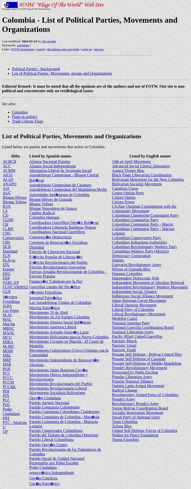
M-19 (7, 315)
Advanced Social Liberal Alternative (141, 166)
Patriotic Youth (124, 350)
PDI (6, 391)
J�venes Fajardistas (45, 292)
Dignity (118, 260)
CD (5, 215)
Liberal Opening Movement (134, 305)
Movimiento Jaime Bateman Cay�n (58, 370)
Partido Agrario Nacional (49, 403)
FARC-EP (11, 282)
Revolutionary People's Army (135, 404)
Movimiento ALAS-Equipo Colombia (59, 317)
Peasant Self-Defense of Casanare (139, 359)
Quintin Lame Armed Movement (138, 386)
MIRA (8, 342)
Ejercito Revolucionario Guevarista (57, 267)
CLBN (8, 229)
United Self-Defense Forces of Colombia (144, 430)
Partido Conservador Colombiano (56, 430)
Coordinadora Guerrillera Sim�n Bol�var (64, 222)
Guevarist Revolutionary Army (136, 265)
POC (6, 405)
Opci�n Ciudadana (45, 398)
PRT (6, 418)
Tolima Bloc (122, 426)
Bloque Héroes (15, 197)
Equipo (8, 269)
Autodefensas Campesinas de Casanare (60, 185)
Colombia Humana (44, 217)
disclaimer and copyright (63, 49)
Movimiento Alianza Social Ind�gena (60, 322)
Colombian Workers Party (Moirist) (140, 251)
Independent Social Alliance (134, 291)
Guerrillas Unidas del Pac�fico (54, 287)
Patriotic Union (124, 345)
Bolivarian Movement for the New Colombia (148, 179)
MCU (7, 337)
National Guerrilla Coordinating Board (143, 327)
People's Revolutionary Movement (139, 368)
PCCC (8, 378)
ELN (6, 256)
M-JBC (8, 346)
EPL (6, 265)
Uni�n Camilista (43, 478)
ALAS (8, 179)
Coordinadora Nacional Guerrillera (57, 232)
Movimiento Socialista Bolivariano (57, 393)
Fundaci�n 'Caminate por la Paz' (56, 281)
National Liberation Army (132, 332)
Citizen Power (123, 202)
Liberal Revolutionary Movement (138, 314)
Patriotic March (124, 341)
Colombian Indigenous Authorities (139, 242)
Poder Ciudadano (11, 411)
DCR (7, 247)
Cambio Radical (42, 213)
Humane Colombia (127, 274)
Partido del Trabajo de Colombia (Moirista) (63, 435)
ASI (6, 188)
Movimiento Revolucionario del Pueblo (61, 384)
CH (5, 224)
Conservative (13, 238)
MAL (7, 319)
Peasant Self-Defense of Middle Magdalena (146, 363)
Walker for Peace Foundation (135, 435)
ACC (7, 166)
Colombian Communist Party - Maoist (142, 224)
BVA (7, 206)
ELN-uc (9, 260)
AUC (7, 193)
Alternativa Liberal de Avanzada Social (60, 170)
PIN (6, 396)
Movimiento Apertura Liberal (52, 327)
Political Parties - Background (36, 69)
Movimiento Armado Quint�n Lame (59, 332)
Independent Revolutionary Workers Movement (150, 287)
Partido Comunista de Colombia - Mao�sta (64, 417)
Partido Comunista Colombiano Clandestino (64, 412)
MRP (7, 360)
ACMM (9, 170)
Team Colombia (124, 421)
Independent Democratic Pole (135, 278)
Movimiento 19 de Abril (48, 312)
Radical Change (124, 390)
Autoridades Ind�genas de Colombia (59, 195)
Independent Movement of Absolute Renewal (148, 282)
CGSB (8, 220)
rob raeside (49, 41)
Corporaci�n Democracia (50, 237)
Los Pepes (11, 310)
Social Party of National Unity (136, 417)
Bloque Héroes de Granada (50, 199)
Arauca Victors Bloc (128, 170)
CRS (6, 242)
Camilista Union (125, 188)
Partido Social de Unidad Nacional (57, 458)
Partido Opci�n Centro (48, 445)
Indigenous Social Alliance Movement (142, 296)
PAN (6, 369)
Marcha (9, 324)
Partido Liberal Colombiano (51, 439)
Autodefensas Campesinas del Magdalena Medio (68, 189)
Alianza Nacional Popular (49, 161)
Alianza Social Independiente (52, 166)
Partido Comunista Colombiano (54, 407)
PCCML (9, 387)
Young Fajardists (125, 439)
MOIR (8, 351)
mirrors (98, 49)
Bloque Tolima (14, 202)
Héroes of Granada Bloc (131, 269)
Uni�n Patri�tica (44, 484)
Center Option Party (128, 193)
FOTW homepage (22, 49)
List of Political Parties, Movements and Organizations (72, 136)
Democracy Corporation (131, 256)
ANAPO (9, 184)
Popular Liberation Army (132, 377)
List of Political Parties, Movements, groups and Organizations (62, 73)
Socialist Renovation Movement (137, 413)
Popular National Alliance (132, 381)
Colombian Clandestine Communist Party (145, 215)
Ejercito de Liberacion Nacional (54, 252)
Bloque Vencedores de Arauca (53, 208)
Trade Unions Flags (27, 121)
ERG (7, 274)
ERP (6, 278)
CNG (7, 233)
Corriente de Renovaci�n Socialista (58, 242)
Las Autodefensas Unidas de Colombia (60, 302)
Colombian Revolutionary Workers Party (144, 247)
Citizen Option (124, 197)
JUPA (7, 306)
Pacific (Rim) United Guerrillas (137, 336)
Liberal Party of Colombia (133, 309)
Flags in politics (24, 117)
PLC (6, 400)
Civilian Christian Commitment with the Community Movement (144, 208)
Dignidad (10, 251)
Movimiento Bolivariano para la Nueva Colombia (69, 337)
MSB (7, 364)
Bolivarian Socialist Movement (137, 184)
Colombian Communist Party (135, 220)
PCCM (8, 382)
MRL (7, 355)
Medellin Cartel (124, 318)
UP (5, 431)
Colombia (20, 112)
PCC (6, 373)
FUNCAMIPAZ (15, 287)
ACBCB (9, 161)
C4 (5, 211)
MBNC (8, 328)
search (41, 49)
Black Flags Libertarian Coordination (142, 175)
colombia (23, 45)
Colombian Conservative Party (136, 238)
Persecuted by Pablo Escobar (135, 372)
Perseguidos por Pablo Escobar (54, 463)
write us (87, 49)
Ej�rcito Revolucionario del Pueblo (58, 262)
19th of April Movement (131, 161)
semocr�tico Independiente (51, 473)
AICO (7, 175)
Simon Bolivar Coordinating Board (140, 408)
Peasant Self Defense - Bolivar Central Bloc (147, 354)
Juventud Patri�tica (45, 298)
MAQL (8, 333)
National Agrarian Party (131, 323)
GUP (7, 291)
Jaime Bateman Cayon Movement (139, 300)
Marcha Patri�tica (44, 308)
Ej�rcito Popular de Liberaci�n (56, 257)
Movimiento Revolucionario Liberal (58, 388)
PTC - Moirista (15, 422)
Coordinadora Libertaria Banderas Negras (62, 227)
